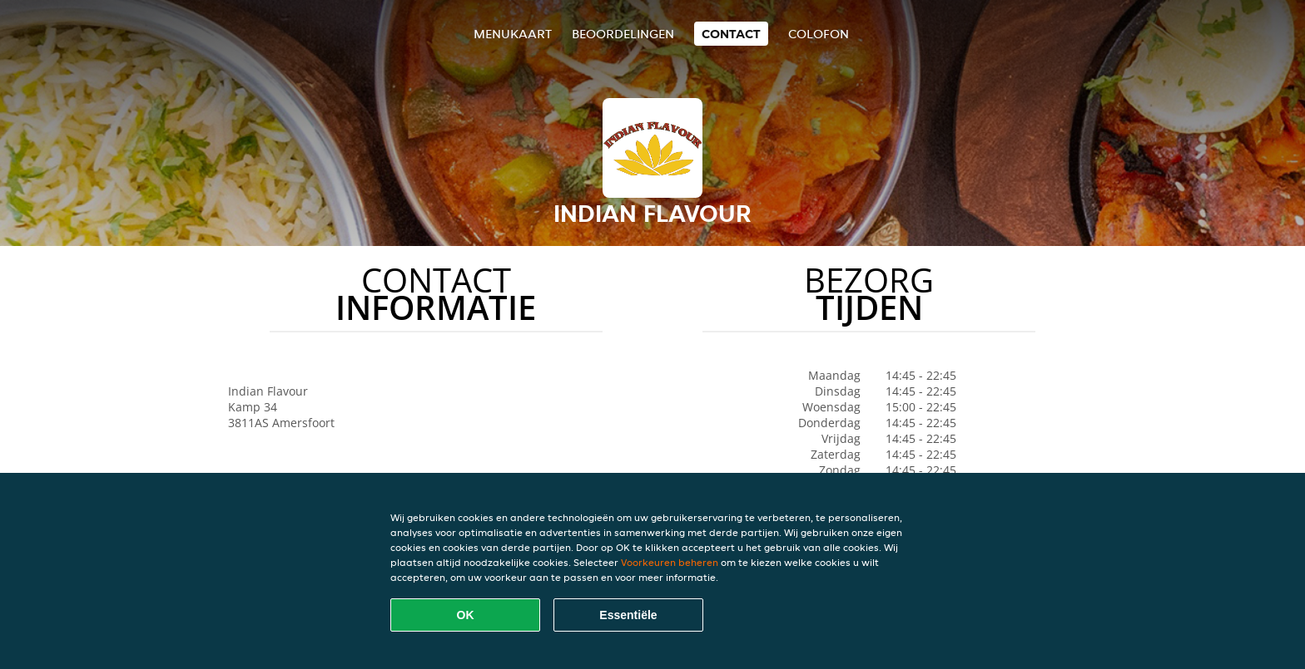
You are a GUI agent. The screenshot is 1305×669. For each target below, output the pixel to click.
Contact (731, 33)
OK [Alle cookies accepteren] (465, 615)
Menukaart (513, 33)
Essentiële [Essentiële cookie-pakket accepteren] (628, 615)
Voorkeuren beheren (669, 562)
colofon (818, 33)
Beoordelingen (623, 33)
